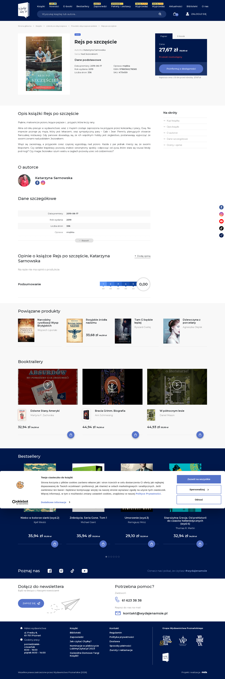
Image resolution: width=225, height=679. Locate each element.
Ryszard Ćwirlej (142, 327)
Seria (77, 34)
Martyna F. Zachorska (42, 415)
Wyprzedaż (141, 6)
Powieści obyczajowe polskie (84, 26)
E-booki (67, 6)
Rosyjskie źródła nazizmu (96, 321)
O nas (205, 6)
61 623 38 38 (128, 600)
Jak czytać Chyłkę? (81, 641)
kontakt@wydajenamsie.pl (141, 613)
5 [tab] (116, 557)
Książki (41, 6)
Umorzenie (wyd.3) (137, 517)
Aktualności (175, 6)
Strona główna (24, 26)
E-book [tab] (181, 36)
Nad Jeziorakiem (89, 54)
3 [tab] (111, 557)
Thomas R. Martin (185, 528)
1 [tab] (106, 557)
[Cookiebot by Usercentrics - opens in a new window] (20, 673)
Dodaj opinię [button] (143, 256)
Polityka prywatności (122, 637)
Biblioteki (192, 6)
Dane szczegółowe (177, 139)
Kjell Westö (40, 522)
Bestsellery (82, 6)
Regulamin (116, 632)
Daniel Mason (167, 415)
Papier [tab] (163, 36)
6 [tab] (119, 557)
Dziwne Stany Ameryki (45, 410)
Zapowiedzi (100, 6)
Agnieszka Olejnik (192, 327)
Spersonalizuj (199, 660)
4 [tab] (114, 557)
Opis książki (173, 126)
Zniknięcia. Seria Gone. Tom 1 (88, 517)
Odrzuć (199, 670)
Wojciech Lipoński (47, 330)
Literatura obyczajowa (56, 26)
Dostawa (115, 641)
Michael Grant (88, 522)
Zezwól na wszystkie (199, 650)
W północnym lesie (172, 410)
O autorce (172, 132)
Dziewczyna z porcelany (191, 321)
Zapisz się (31, 603)
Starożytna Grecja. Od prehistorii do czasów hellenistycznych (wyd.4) (185, 520)
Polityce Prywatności (148, 664)
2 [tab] (109, 557)
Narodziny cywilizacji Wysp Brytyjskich (48, 322)
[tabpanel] (40, 503)
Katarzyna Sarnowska (94, 50)
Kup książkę (173, 120)
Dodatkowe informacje (53, 673)
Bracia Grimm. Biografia (110, 410)
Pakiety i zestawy (121, 6)
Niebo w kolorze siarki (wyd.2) (40, 517)
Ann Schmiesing (104, 415)
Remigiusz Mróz (137, 522)
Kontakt (114, 628)
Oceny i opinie (174, 145)
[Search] (95, 14)
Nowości (54, 6)
